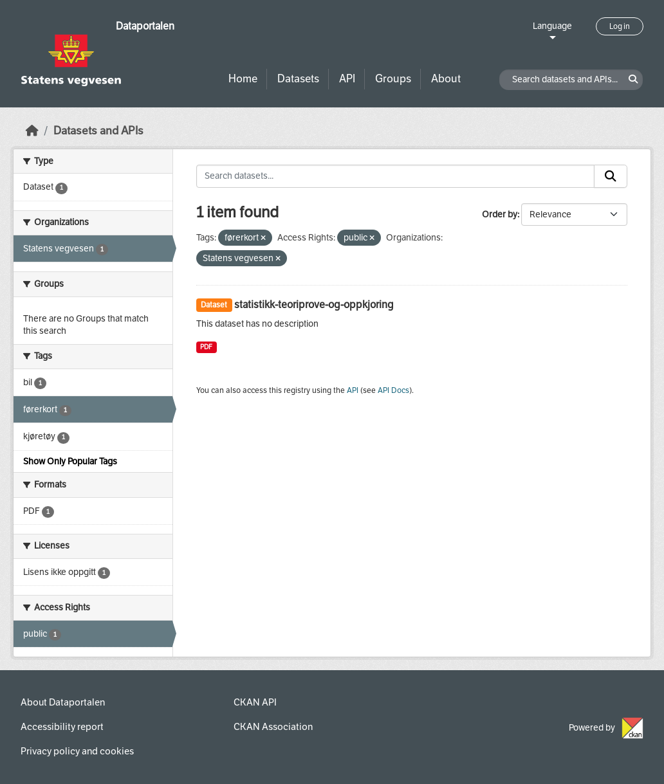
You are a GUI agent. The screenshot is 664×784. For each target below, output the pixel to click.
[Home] (32, 131)
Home (242, 79)
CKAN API (255, 702)
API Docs (393, 390)
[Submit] (610, 176)
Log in (619, 26)
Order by (499, 214)
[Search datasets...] (395, 176)
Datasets (298, 79)
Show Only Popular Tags (70, 461)
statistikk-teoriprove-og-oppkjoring (314, 304)
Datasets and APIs (98, 131)
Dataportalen (145, 26)
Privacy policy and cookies (77, 751)
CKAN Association (273, 727)
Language (552, 26)
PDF (206, 347)
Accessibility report (62, 727)
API (347, 79)
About (446, 79)
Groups (393, 79)
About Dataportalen (63, 702)
